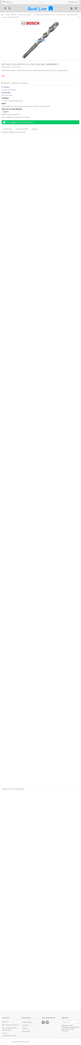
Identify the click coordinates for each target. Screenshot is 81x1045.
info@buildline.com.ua (9, 1035)
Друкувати (7, 83)
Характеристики (22, 129)
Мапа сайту (26, 1031)
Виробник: (4, 67)
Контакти (25, 1025)
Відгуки (34, 129)
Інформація (7, 129)
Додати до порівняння (21, 83)
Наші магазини (27, 1022)
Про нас (25, 1028)
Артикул (14, 67)
